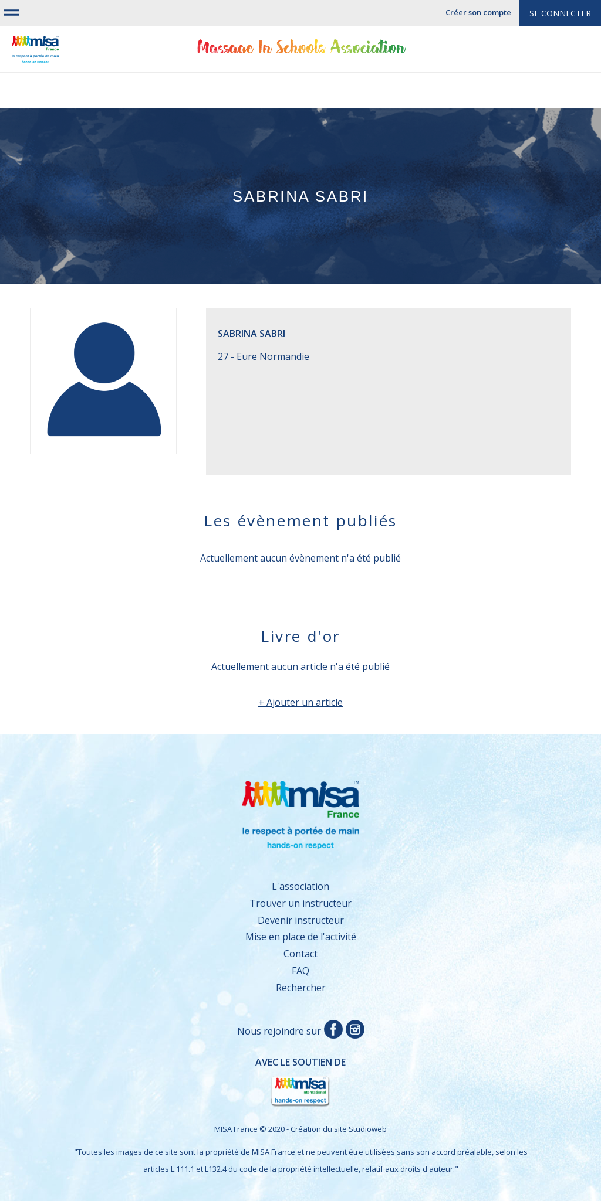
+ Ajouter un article (300, 702)
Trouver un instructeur (300, 903)
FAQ (300, 970)
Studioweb (368, 1129)
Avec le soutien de (194, 1082)
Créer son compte (478, 12)
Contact (300, 953)
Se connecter (560, 13)
